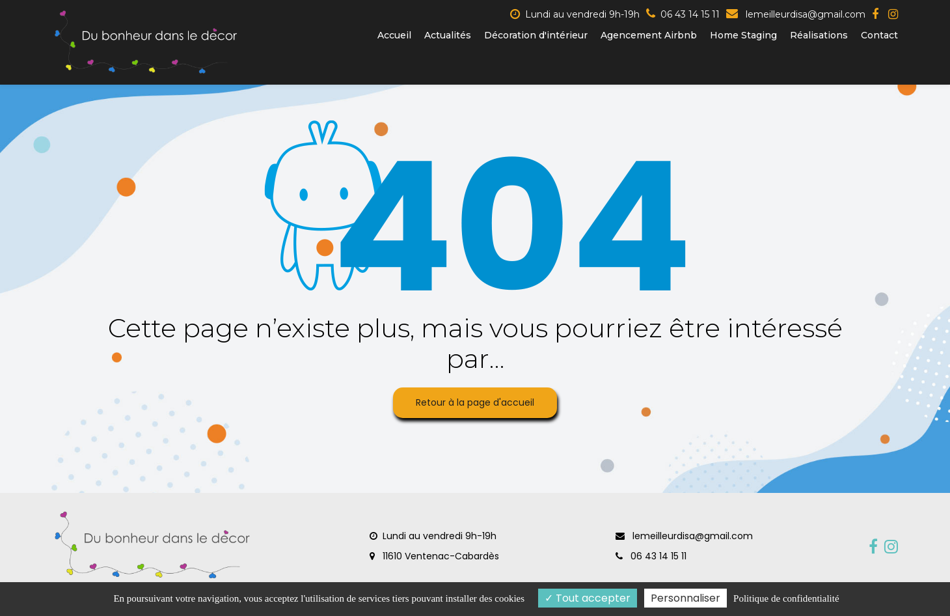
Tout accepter (588, 598)
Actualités (447, 35)
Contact (879, 35)
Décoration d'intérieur (536, 35)
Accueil (394, 35)
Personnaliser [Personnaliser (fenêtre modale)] (685, 598)
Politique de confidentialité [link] (786, 598)
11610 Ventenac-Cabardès (434, 556)
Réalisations (819, 35)
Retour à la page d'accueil (475, 402)
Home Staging (743, 35)
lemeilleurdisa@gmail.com (795, 14)
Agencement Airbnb (649, 35)
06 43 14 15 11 (651, 556)
